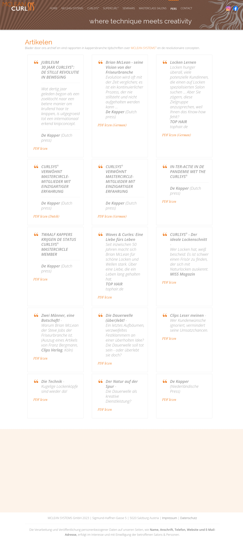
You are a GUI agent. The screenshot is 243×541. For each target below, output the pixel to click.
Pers (173, 9)
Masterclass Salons (152, 8)
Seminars (128, 8)
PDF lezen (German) (112, 125)
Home (53, 8)
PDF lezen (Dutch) (46, 216)
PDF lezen (40, 148)
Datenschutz (188, 518)
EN (234, 13)
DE (228, 13)
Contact (186, 8)
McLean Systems (72, 8)
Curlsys (93, 8)
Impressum (169, 518)
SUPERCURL (111, 8)
